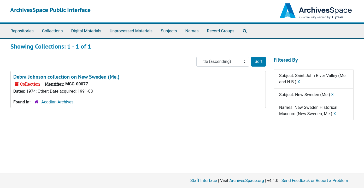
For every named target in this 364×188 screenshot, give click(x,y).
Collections (52, 30)
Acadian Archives (57, 101)
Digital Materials (86, 30)
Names (192, 30)
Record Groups (220, 30)
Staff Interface (203, 180)
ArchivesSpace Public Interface (50, 10)
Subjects (169, 30)
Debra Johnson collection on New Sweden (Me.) (66, 76)
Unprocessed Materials (131, 30)
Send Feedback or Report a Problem (314, 180)
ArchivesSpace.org (246, 180)
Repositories (22, 30)
